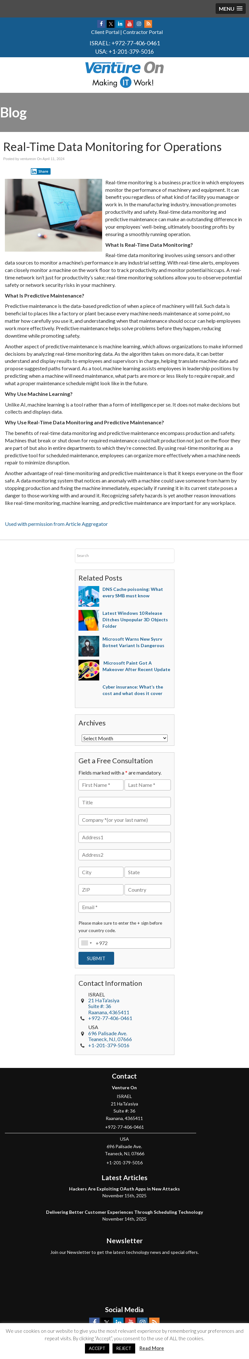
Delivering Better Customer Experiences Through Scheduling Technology (124, 1212)
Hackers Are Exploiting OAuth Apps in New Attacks (124, 1188)
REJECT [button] (123, 1348)
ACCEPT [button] (97, 1348)
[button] (231, 8)
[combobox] (86, 943)
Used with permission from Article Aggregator (56, 524)
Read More (151, 1348)
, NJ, (110, 1036)
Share (39, 171)
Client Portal (105, 32)
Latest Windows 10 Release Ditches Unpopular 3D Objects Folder (135, 619)
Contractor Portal (143, 32)
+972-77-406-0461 (136, 43)
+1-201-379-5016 (131, 51)
